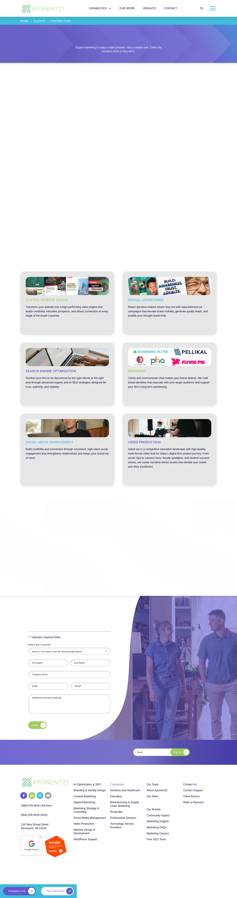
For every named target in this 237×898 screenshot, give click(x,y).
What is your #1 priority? (39, 644)
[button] (201, 8)
